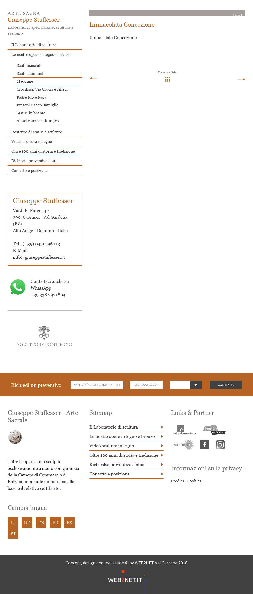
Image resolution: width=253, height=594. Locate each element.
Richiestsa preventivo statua (116, 464)
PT (13, 533)
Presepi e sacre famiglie (37, 105)
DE (27, 522)
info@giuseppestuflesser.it (39, 257)
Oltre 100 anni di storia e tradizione (43, 151)
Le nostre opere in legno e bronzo (41, 54)
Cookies (194, 481)
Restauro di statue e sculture (36, 132)
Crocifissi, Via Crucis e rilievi (42, 89)
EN (41, 522)
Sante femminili (31, 73)
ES (69, 522)
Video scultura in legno (31, 141)
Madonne (25, 81)
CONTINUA (226, 385)
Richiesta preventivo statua (35, 160)
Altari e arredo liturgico (38, 121)
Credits (177, 481)
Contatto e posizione (29, 170)
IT (13, 522)
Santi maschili (29, 65)
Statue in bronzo (31, 113)
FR (55, 522)
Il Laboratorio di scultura (33, 44)
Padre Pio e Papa (31, 97)
